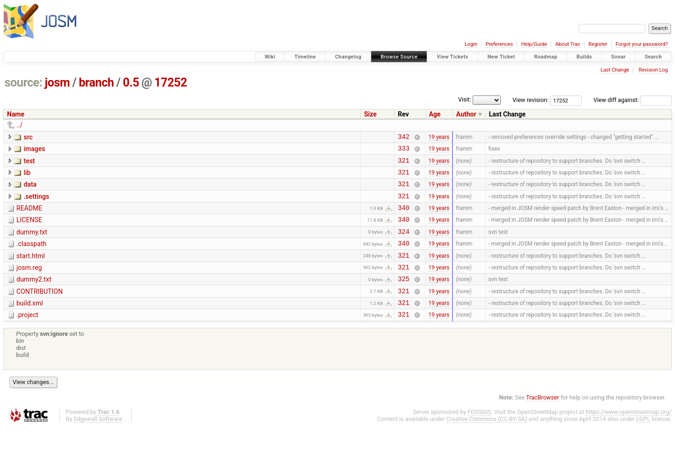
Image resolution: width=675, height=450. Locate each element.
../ (19, 125)
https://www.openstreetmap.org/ (629, 434)
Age (435, 114)
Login (471, 44)
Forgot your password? (642, 44)
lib (26, 177)
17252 (170, 82)
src (27, 137)
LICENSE (29, 229)
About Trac (568, 44)
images (34, 150)
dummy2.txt (33, 296)
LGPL (643, 441)
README (29, 216)
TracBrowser (542, 419)
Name (15, 114)
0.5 (131, 82)
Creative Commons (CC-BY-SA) (486, 441)
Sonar (618, 57)
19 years (439, 137)
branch (96, 82)
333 (403, 150)
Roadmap (545, 57)
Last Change (615, 70)
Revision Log (653, 70)
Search (653, 57)
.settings (36, 203)
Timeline (305, 57)
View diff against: (632, 99)
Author (466, 114)
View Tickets (452, 57)
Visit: (464, 99)
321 (403, 164)
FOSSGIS (479, 434)
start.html (30, 270)
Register (597, 44)
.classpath (31, 256)
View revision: (530, 99)
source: (24, 82)
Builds (584, 57)
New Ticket (501, 57)
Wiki (270, 57)
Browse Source (399, 57)
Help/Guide (534, 44)
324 (403, 244)
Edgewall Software (98, 441)
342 (403, 137)
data (30, 190)
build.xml (29, 323)
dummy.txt (31, 243)
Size (370, 114)
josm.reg (29, 283)
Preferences (499, 44)
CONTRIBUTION (39, 309)
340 (403, 217)
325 (403, 296)
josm (57, 82)
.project (27, 336)
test (29, 163)
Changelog (348, 57)
